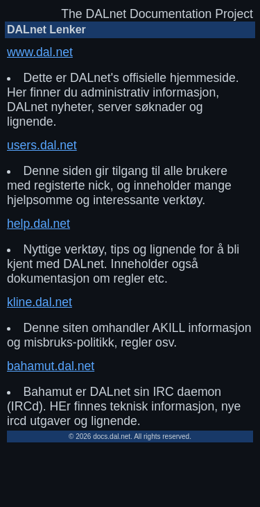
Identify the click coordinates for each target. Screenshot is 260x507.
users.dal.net (42, 145)
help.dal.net (38, 224)
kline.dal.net (39, 302)
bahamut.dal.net (50, 366)
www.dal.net (40, 52)
